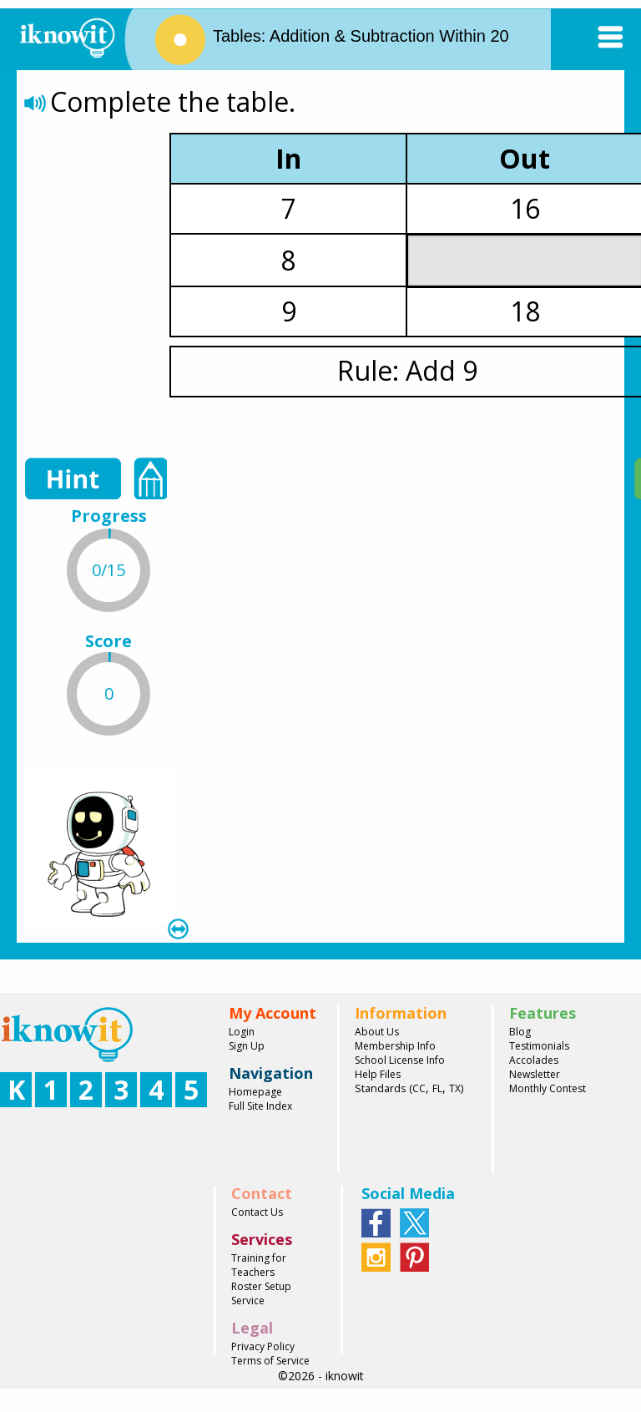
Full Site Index (260, 1106)
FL (437, 1088)
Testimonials (539, 1046)
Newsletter (534, 1074)
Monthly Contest (547, 1088)
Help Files (378, 1074)
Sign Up (247, 1046)
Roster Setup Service (261, 1293)
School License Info (400, 1060)
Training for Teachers (258, 1265)
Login (242, 1032)
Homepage (255, 1092)
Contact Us (257, 1212)
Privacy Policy (263, 1346)
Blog (520, 1032)
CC (419, 1088)
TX (455, 1088)
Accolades (533, 1060)
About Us (377, 1032)
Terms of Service (270, 1361)
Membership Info (395, 1046)
